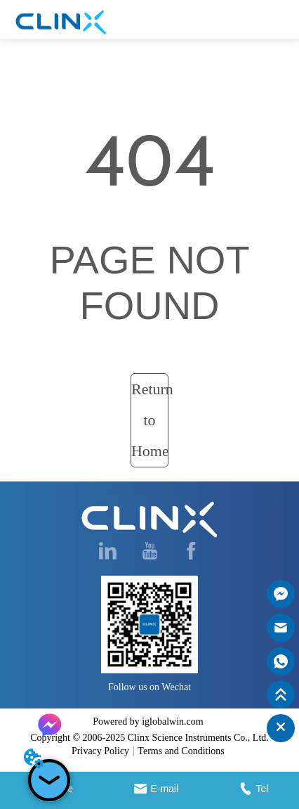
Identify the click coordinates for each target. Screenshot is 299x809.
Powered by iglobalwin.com (148, 721)
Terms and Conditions (181, 751)
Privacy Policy (100, 751)
